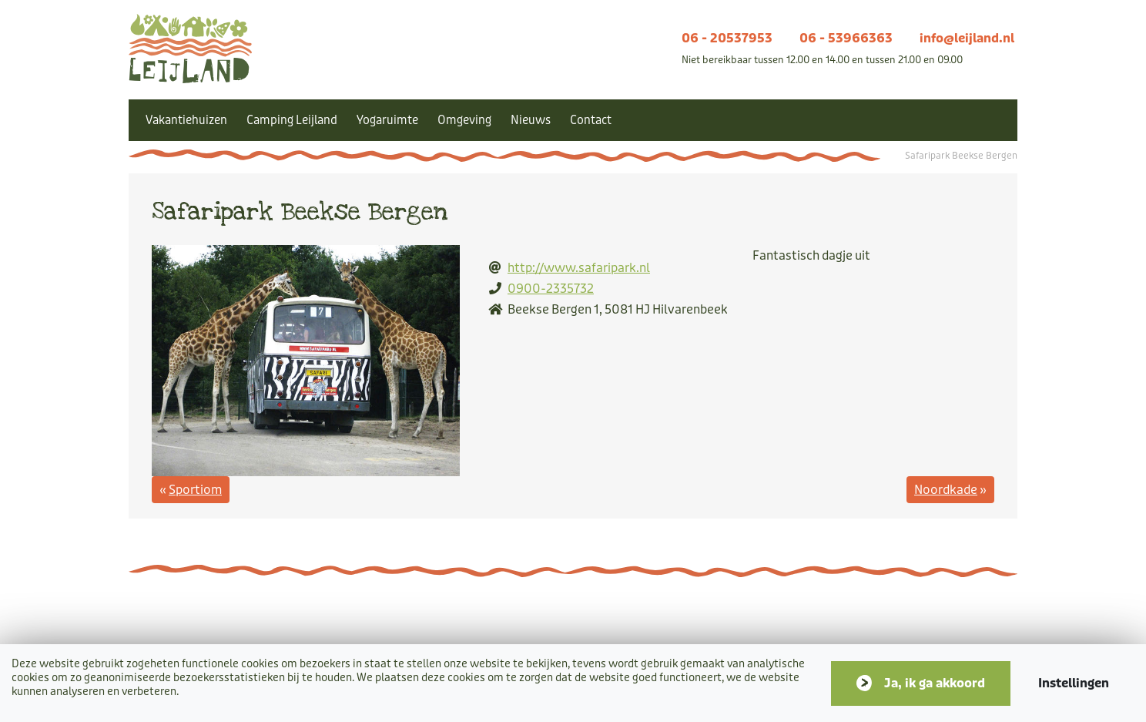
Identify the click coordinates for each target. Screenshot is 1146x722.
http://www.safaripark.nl (579, 268)
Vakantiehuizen (186, 120)
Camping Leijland (291, 120)
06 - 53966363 (846, 38)
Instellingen (1073, 683)
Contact (591, 120)
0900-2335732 (551, 288)
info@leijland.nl (967, 38)
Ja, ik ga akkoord (934, 683)
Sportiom (195, 490)
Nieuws (531, 120)
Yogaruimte (387, 120)
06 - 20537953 (727, 38)
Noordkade (945, 490)
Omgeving (464, 120)
